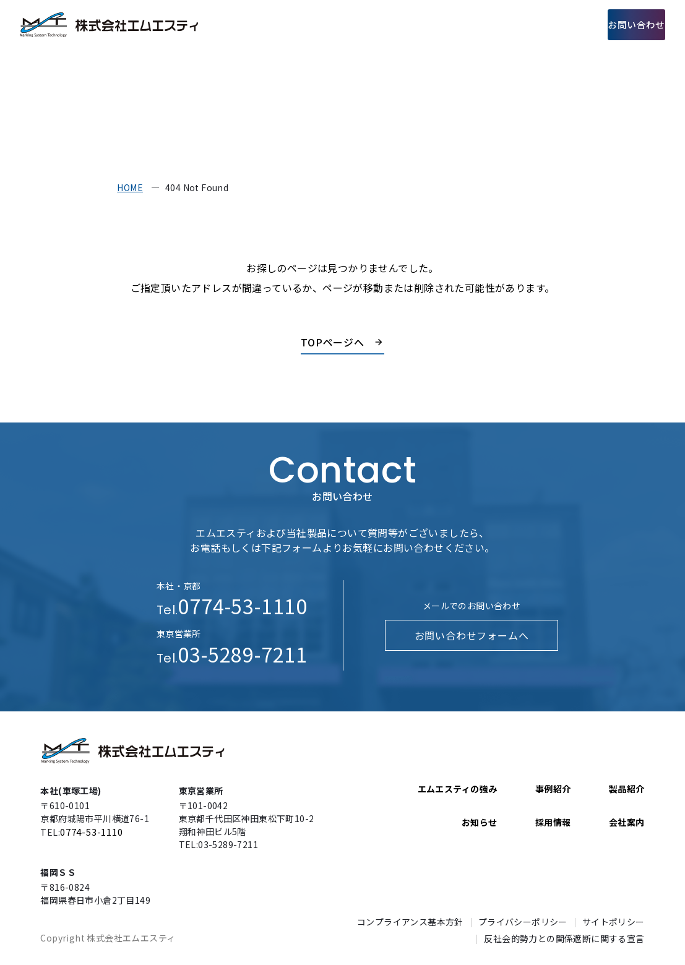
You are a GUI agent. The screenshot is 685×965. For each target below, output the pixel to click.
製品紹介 (387, 24)
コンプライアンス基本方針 (410, 922)
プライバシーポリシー (522, 922)
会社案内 (495, 24)
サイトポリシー (613, 922)
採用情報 (549, 24)
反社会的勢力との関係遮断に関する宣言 (564, 938)
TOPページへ (333, 342)
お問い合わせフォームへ (471, 635)
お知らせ (480, 822)
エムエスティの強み (310, 24)
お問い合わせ (624, 24)
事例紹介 (441, 24)
